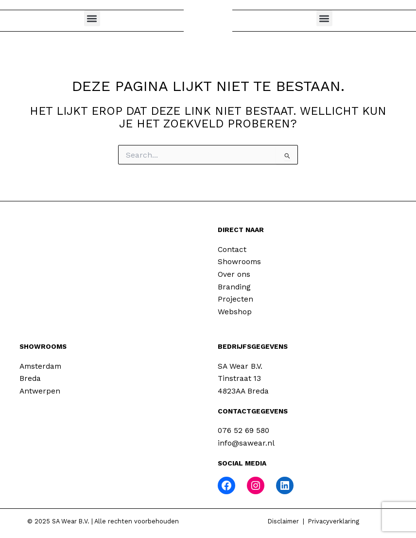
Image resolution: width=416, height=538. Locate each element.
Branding (234, 287)
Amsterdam (40, 366)
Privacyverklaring (333, 521)
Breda (30, 378)
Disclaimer (283, 521)
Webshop (235, 311)
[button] (92, 18)
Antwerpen (39, 391)
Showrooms (239, 261)
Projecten (235, 299)
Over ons (234, 274)
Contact (232, 249)
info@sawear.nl (246, 443)
